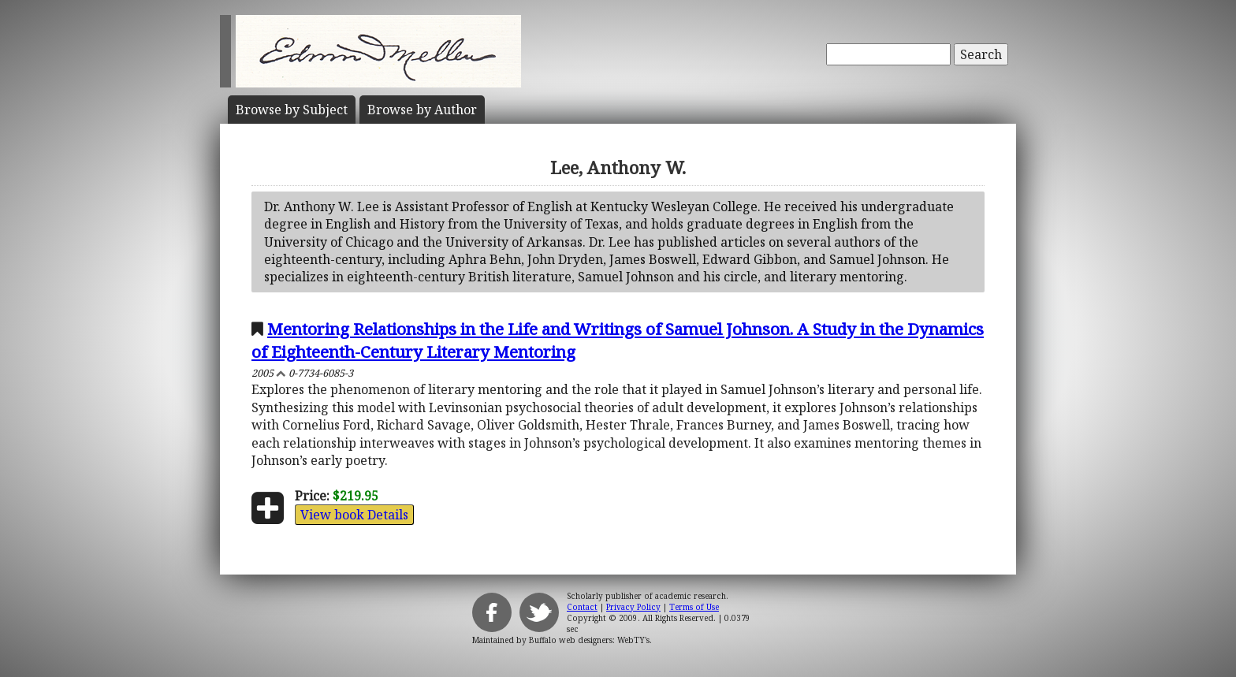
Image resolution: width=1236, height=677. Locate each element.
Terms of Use (694, 606)
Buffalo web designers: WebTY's (589, 639)
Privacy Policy (633, 606)
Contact (582, 606)
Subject (292, 109)
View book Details (354, 514)
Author (422, 109)
